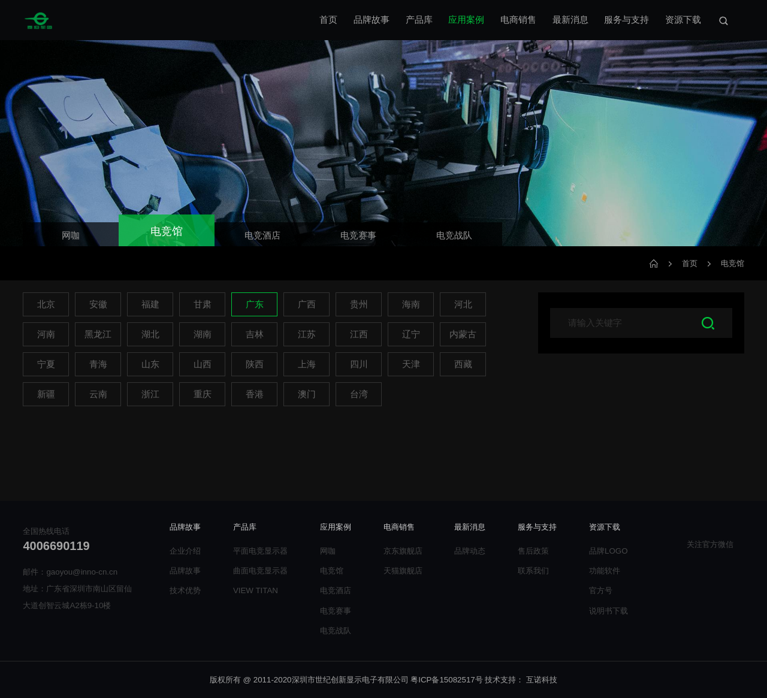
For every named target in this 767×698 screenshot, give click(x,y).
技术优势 (185, 590)
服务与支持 (626, 20)
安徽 (98, 304)
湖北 (150, 334)
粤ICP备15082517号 (446, 679)
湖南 (203, 334)
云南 (98, 394)
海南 (411, 304)
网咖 (328, 550)
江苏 (307, 334)
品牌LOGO (608, 550)
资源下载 (683, 20)
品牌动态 (469, 550)
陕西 (255, 364)
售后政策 (533, 550)
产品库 (419, 20)
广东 (255, 304)
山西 (203, 364)
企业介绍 (185, 550)
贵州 (359, 304)
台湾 (359, 394)
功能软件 (604, 570)
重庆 (203, 394)
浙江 (150, 394)
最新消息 (570, 20)
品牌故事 (371, 20)
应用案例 (466, 20)
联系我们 (533, 570)
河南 (46, 334)
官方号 (600, 590)
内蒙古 (462, 334)
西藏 (463, 364)
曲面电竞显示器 (260, 570)
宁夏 (46, 364)
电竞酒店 (335, 590)
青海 (98, 364)
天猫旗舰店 (403, 570)
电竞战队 (335, 630)
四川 (359, 364)
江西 (359, 334)
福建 (150, 304)
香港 (255, 394)
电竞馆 (732, 263)
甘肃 (203, 304)
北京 (46, 304)
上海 (307, 364)
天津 (411, 364)
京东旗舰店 (403, 550)
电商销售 (518, 20)
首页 (328, 20)
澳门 (307, 394)
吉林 (255, 334)
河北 (463, 304)
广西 (307, 304)
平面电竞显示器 (260, 550)
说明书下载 (608, 610)
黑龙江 (97, 334)
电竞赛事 (335, 610)
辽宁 (411, 334)
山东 (150, 364)
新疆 (46, 394)
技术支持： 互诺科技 (521, 679)
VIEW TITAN (255, 590)
